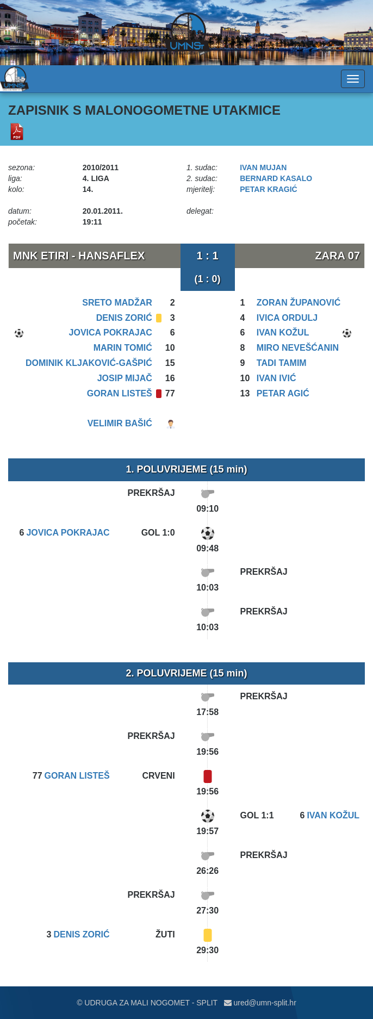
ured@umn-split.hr (260, 1002)
